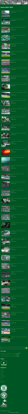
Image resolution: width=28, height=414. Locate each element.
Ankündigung (2, 371)
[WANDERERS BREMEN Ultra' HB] (3, 2)
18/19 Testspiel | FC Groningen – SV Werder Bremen (18, 337)
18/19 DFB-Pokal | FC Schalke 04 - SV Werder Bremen (19, 84)
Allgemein (2, 370)
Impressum (9, 411)
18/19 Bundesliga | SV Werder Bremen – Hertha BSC (18, 288)
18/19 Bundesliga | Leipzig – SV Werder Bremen (18, 182)
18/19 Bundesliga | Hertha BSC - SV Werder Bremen (18, 133)
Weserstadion (2, 383)
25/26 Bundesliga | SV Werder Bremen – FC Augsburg (8, 355)
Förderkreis (2, 374)
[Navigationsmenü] (26, 2)
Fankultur (2, 373)
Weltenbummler (3, 381)
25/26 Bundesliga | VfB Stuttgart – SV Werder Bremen (8, 356)
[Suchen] (26, 349)
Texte (1, 380)
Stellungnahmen (3, 377)
